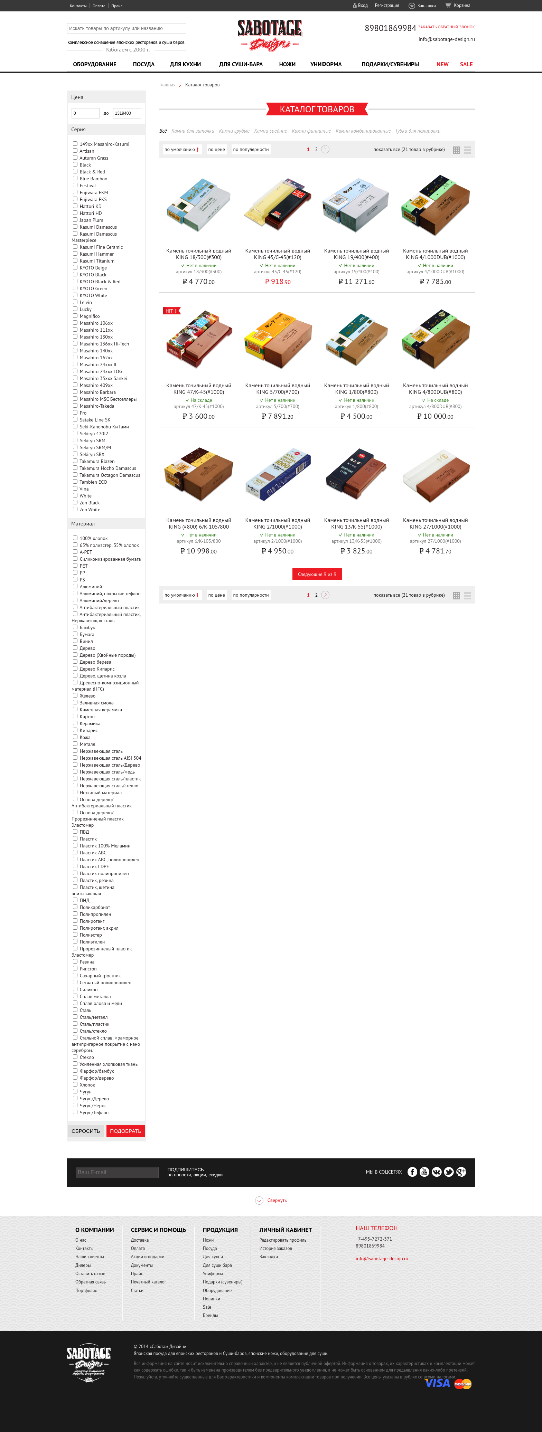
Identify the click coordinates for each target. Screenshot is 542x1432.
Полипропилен (95, 914)
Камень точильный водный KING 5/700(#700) (277, 388)
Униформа (326, 64)
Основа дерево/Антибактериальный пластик (102, 802)
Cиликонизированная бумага (110, 559)
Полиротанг (92, 921)
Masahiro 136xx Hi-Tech (104, 344)
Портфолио (86, 1290)
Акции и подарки (148, 1257)
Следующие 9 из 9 (317, 574)
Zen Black (90, 503)
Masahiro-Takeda (97, 406)
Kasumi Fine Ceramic (101, 247)
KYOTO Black (93, 275)
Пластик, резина (97, 880)
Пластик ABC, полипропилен (109, 859)
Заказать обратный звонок (446, 26)
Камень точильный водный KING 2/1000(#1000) (277, 523)
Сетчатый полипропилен (105, 982)
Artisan (87, 151)
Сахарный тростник (100, 976)
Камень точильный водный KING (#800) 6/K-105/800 (198, 523)
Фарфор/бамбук (97, 1071)
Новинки (211, 1299)
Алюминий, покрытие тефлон (110, 593)
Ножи (287, 64)
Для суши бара (217, 1265)
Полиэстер (91, 935)
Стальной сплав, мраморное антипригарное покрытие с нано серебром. (106, 1044)
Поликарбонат (95, 907)
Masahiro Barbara (98, 392)
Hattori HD (91, 213)
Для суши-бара (241, 64)
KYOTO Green (94, 288)
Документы (142, 1265)
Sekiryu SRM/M (95, 447)
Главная (167, 85)
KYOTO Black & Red (100, 281)
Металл (87, 744)
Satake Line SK (95, 420)
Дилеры (83, 1265)
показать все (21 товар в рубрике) (409, 149)
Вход (363, 5)
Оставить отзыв (90, 1274)
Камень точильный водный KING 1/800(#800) (356, 388)
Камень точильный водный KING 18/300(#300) (198, 253)
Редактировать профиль (283, 1240)
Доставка (140, 1240)
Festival (88, 185)
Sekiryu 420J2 (94, 433)
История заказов (276, 1248)
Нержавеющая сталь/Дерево (110, 765)
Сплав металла (95, 996)
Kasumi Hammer (97, 254)
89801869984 (391, 28)
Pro (83, 413)
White (86, 496)
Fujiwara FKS (93, 199)
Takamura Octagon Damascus (110, 475)
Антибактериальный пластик (110, 607)
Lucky (86, 309)
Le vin (86, 302)
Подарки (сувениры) (223, 1282)
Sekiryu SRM (92, 440)
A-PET (86, 552)
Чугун (86, 1092)
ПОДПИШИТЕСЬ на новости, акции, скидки (195, 1172)
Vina (84, 489)
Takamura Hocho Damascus (108, 468)
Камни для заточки (192, 130)
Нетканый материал (101, 792)
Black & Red (92, 172)
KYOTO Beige (93, 268)
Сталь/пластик (95, 1024)
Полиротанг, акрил (99, 928)
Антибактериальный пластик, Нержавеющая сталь (106, 617)
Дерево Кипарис (97, 669)
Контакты (78, 5)
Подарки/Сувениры (390, 64)
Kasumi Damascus (98, 227)
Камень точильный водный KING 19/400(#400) (356, 253)
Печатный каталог (148, 1282)
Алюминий (91, 587)
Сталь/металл (94, 1017)
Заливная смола (97, 703)
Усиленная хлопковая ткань (109, 1064)
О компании (94, 1230)
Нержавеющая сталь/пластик (110, 779)
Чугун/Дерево (94, 1099)
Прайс (116, 5)
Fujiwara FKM (94, 192)
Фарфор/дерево (97, 1078)
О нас (80, 1240)
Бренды (210, 1315)
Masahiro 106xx (96, 323)
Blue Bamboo (94, 179)
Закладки (426, 6)
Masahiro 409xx (96, 385)
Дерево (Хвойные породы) (108, 655)
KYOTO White (93, 295)
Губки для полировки (418, 130)
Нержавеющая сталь (101, 751)
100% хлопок (94, 538)
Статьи (137, 1290)
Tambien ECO (93, 482)
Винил (86, 641)
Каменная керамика (101, 709)
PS (82, 580)
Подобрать (125, 1131)
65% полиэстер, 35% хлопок (109, 545)
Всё (163, 130)
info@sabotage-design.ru (447, 39)
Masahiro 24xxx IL (99, 364)
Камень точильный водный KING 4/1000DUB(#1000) (435, 253)
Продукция (220, 1230)
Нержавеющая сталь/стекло (109, 786)
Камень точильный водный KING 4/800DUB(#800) (435, 388)
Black (85, 165)
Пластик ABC (93, 853)
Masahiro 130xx (96, 337)
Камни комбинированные (363, 130)
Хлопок (87, 1085)
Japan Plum (91, 220)
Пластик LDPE (94, 866)
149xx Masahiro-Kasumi (105, 144)
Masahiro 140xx (96, 351)
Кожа (85, 737)
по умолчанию (180, 149)
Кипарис (89, 730)
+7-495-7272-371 (374, 1239)
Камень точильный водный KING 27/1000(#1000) (435, 523)
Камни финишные (311, 130)
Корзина (462, 5)
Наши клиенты (89, 1257)
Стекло (87, 1057)
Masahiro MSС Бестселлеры (108, 399)
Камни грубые (234, 130)
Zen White (90, 509)
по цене (216, 149)
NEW (443, 64)
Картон (87, 716)
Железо (87, 696)
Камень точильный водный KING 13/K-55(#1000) (356, 523)
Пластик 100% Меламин (105, 846)
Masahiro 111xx (96, 330)
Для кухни (185, 64)
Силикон (89, 989)
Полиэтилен (92, 942)
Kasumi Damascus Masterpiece (94, 237)
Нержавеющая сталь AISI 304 (110, 758)
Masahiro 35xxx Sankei (103, 378)
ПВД (84, 832)
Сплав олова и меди (101, 1003)
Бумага (87, 634)
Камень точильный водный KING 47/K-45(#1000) (198, 388)
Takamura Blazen (97, 461)
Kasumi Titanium (97, 261)
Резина (87, 962)
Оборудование (94, 64)
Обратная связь (90, 1282)
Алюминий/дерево (99, 600)
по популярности (251, 149)
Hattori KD (91, 206)
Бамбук (87, 627)
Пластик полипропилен (104, 873)
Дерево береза (95, 662)
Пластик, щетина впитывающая (93, 890)
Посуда (144, 64)
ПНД (85, 900)
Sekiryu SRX (92, 454)
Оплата (99, 5)
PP (82, 573)
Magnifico (90, 316)
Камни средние (270, 130)
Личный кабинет (286, 1230)
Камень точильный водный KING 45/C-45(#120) (277, 253)
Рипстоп (88, 969)
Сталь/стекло (93, 1031)
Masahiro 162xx (96, 357)
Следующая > (325, 150)
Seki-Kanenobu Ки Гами (104, 427)
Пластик (88, 839)
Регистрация (387, 5)
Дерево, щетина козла (103, 676)
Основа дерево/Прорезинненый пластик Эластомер (98, 818)
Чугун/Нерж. (93, 1105)
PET (84, 566)
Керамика (90, 723)
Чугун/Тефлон (94, 1112)
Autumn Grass (94, 158)
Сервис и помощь (158, 1230)
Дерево (87, 648)
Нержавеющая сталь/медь (107, 772)
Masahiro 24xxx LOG (101, 371)
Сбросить (86, 1131)
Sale (466, 64)
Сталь (85, 1010)
